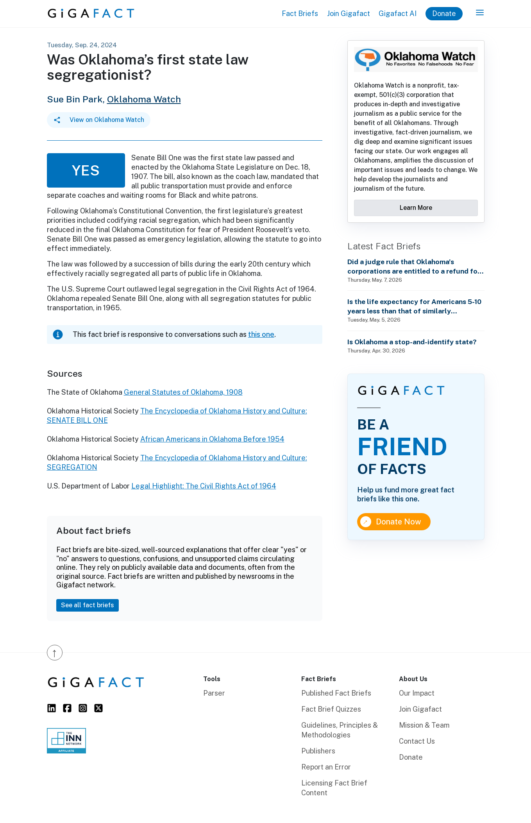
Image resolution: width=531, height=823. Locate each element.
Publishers (318, 751)
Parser (214, 693)
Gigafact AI (398, 13)
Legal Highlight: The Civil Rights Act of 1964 (203, 486)
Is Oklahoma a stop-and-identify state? (412, 342)
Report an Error (326, 767)
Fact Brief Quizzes (331, 709)
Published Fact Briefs (336, 693)
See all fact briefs (87, 605)
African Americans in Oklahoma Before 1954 (212, 439)
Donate (444, 13)
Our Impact (416, 693)
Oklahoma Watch (144, 99)
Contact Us (417, 741)
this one (261, 334)
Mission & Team (424, 725)
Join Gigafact (348, 13)
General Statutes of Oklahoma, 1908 (183, 392)
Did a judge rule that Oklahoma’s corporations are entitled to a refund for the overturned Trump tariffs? (413, 267)
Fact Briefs (300, 13)
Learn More (416, 207)
